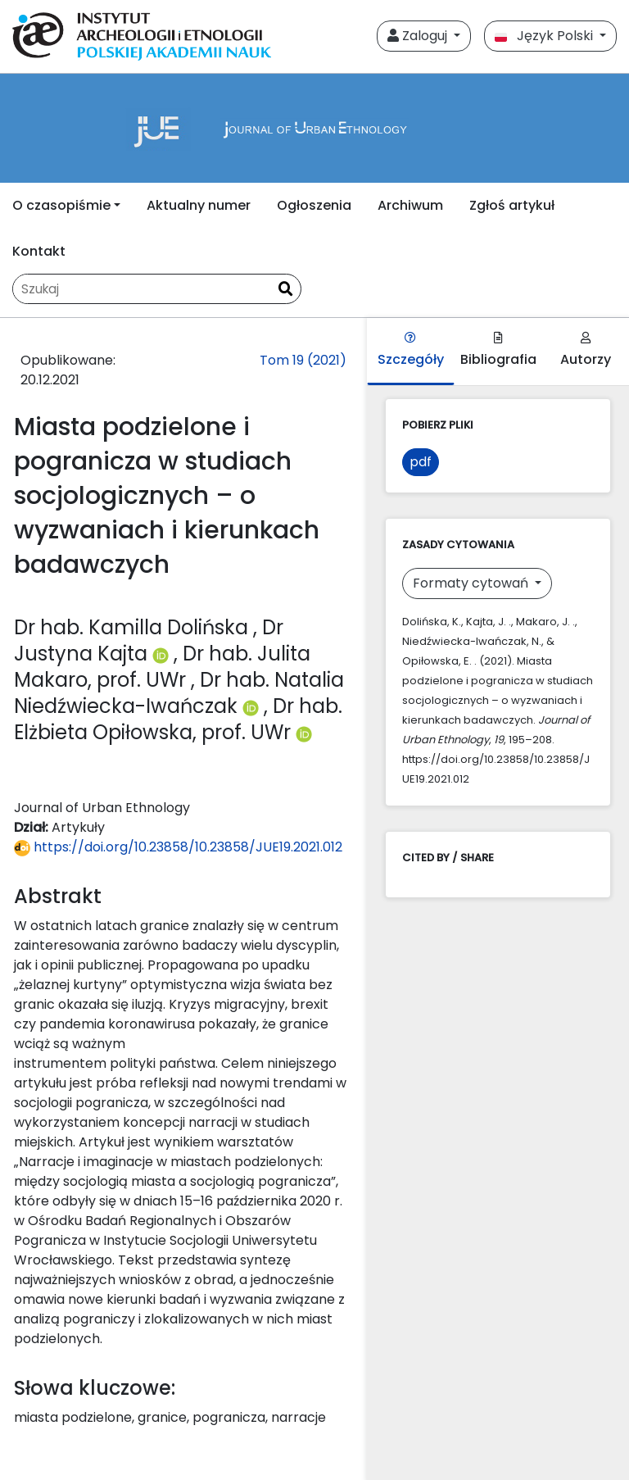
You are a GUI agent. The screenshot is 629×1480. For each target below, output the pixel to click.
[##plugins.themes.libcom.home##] (314, 128)
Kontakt (39, 251)
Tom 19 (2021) (303, 360)
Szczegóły (411, 350)
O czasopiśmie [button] (61, 205)
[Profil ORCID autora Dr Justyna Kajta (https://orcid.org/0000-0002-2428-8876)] (163, 653)
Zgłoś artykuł (511, 205)
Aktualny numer (199, 205)
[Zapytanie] (141, 289)
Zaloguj (418, 35)
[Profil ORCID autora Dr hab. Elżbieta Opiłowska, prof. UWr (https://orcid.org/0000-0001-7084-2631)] (304, 732)
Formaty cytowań (472, 583)
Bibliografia (498, 350)
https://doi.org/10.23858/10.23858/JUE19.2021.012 (178, 847)
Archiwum (410, 205)
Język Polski (545, 35)
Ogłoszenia (314, 205)
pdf (421, 461)
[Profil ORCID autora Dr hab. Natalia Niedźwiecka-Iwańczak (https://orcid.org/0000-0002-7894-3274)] (253, 706)
